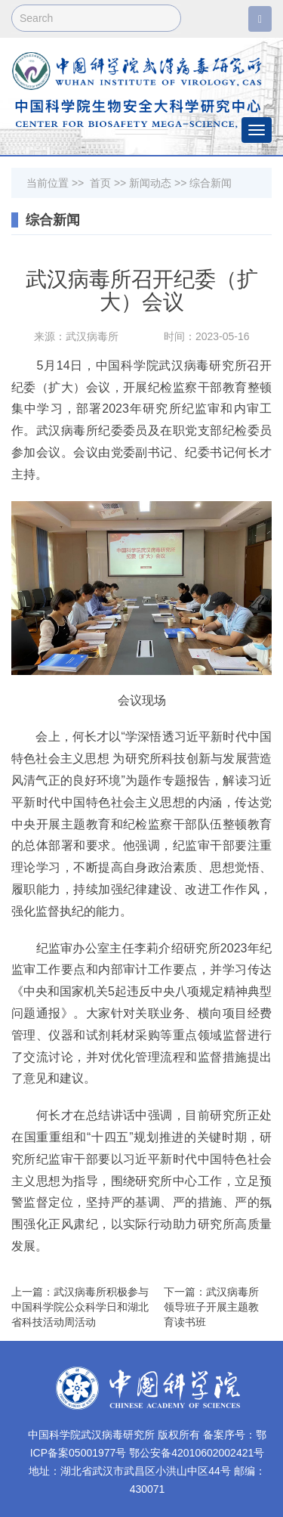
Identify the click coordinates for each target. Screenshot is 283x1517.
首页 (100, 183)
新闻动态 (150, 183)
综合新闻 (210, 183)
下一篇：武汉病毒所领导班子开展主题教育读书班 (211, 1307)
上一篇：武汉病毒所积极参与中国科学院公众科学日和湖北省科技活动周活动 (80, 1307)
